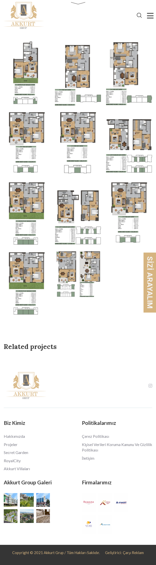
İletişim (88, 458)
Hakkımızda (14, 436)
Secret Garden (16, 452)
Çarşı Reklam (133, 552)
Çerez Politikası (95, 436)
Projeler (10, 444)
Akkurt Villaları (17, 468)
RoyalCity (12, 460)
